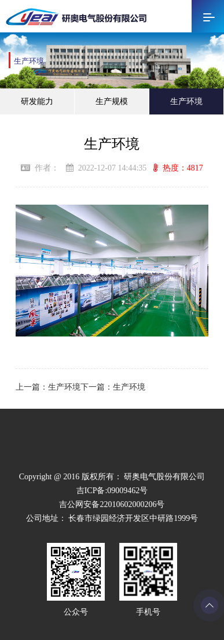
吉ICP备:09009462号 (112, 490)
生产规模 (112, 101)
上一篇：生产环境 (48, 387)
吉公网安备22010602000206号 (111, 504)
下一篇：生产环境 (112, 387)
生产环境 (186, 101)
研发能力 (37, 101)
